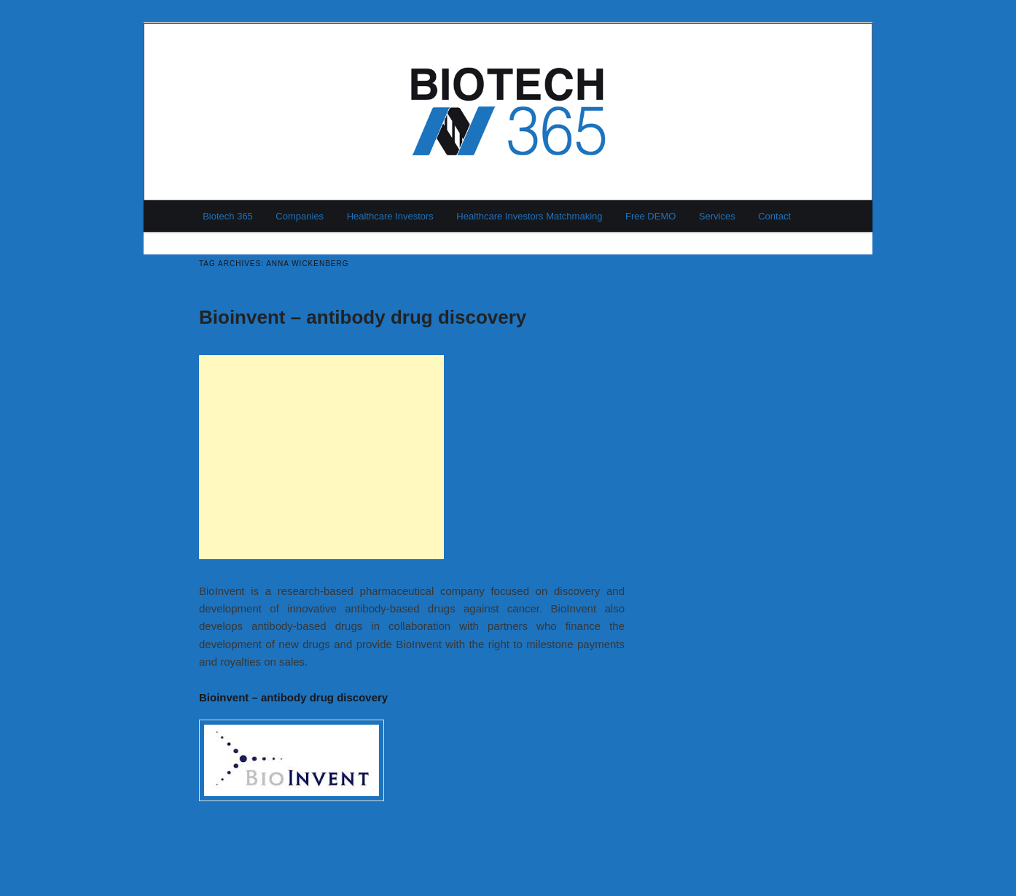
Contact (774, 216)
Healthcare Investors (390, 216)
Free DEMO (650, 216)
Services (717, 216)
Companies (300, 216)
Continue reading (247, 833)
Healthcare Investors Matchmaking (529, 216)
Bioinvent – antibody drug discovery (362, 317)
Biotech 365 (228, 216)
